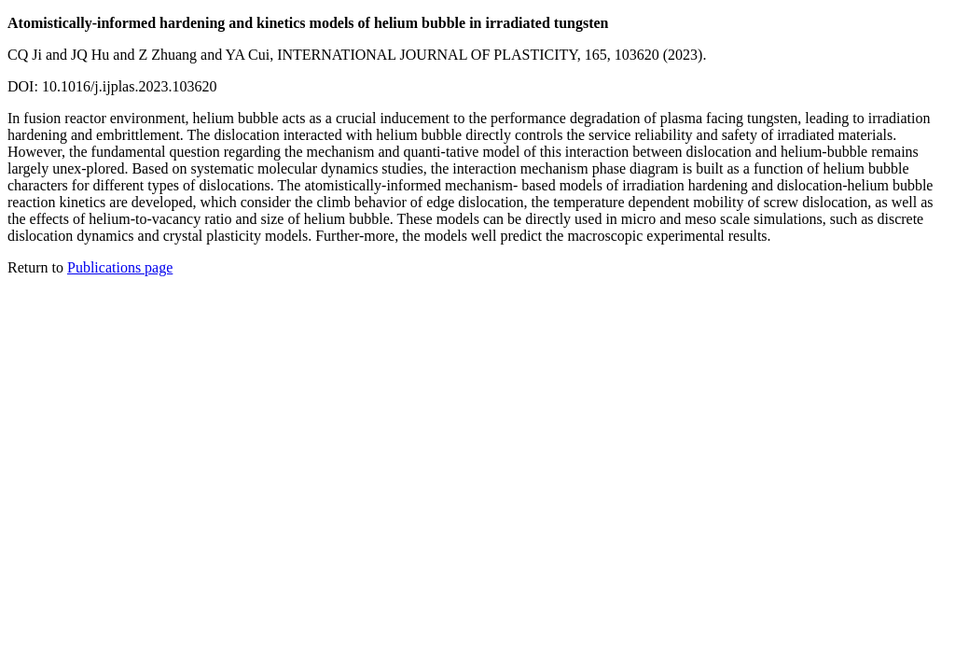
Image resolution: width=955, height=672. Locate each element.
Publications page (120, 267)
